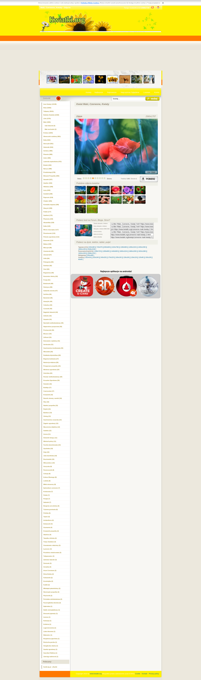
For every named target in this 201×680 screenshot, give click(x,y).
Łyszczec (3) (47, 549)
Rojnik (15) (47, 409)
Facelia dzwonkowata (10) (52, 445)
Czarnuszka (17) (48, 391)
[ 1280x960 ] (123, 247)
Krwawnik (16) (48, 394)
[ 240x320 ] (103, 257)
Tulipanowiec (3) (48, 556)
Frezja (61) (46, 280)
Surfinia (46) (47, 294)
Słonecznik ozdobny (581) (52, 136)
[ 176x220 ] (111, 257)
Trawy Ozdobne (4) (49, 542)
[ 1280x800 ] (106, 251)
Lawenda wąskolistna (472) (52, 161)
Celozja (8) (47, 473)
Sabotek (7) (47, 502)
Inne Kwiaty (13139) (50, 104)
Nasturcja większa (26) (50, 362)
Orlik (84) (46, 258)
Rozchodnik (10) (48, 459)
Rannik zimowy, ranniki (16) (52, 398)
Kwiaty (88, 92)
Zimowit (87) (47, 255)
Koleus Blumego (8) (50, 477)
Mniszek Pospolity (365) (51, 176)
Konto (156, 92)
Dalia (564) (47, 140)
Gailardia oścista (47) (50, 290)
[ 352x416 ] (88, 257)
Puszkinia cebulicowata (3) (52, 552)
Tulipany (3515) (48, 111)
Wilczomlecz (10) (49, 463)
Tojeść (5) (46, 516)
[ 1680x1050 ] (132, 251)
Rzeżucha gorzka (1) (50, 642)
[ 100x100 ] (148, 257)
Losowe (146, 92)
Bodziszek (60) (48, 283)
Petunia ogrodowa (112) (51, 237)
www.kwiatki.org (96, 674)
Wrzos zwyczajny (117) (51, 229)
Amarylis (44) (47, 301)
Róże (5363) (47, 108)
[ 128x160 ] (126, 257)
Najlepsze (98, 92)
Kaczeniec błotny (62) (50, 276)
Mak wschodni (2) (51, 129)
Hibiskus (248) (48, 186)
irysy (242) (46, 190)
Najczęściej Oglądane (130, 92)
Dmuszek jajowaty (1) (50, 613)
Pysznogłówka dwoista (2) (52, 603)
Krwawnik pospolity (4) (51, 531)
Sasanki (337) (47, 179)
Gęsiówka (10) (48, 448)
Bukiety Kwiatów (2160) (51, 115)
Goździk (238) (48, 194)
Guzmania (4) (47, 527)
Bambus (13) (47, 412)
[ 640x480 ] (92, 247)
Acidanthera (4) (48, 520)
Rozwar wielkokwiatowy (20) (52, 377)
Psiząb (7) (46, 498)
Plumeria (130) (48, 219)
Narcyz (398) (47, 168)
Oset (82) (46, 269)
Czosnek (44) (47, 308)
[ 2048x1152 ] (91, 253)
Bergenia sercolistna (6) (51, 506)
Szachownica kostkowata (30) (53, 348)
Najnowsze (112, 92)
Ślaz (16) (46, 402)
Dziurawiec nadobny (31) (51, 341)
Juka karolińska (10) (50, 455)
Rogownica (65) (48, 273)
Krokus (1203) (48, 133)
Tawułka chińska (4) (50, 538)
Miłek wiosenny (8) (49, 484)
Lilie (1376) (47, 118)
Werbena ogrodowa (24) (51, 369)
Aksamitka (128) (48, 222)
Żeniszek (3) (47, 563)
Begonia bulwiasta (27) (51, 359)
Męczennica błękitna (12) (51, 427)
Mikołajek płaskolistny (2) (52, 588)
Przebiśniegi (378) (49, 172)
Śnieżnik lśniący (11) (50, 438)
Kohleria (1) (47, 624)
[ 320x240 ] (95, 257)
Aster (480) (47, 158)
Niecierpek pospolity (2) (51, 592)
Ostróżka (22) (47, 373)
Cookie (137, 674)
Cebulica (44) (47, 305)
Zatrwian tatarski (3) (50, 559)
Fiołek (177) (47, 212)
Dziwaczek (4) (48, 524)
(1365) (47, 122)
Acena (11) (47, 434)
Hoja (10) (46, 452)
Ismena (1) (46, 617)
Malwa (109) (47, 244)
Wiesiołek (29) (48, 351)
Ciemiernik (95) (48, 251)
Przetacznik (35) (48, 330)
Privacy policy (154, 674)
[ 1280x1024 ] (132, 247)
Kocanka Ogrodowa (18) (51, 380)
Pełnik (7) (46, 495)
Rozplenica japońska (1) (51, 638)
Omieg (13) (47, 416)
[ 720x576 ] (99, 247)
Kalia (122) (47, 226)
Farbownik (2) (48, 577)
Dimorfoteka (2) (48, 574)
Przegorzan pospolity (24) (52, 366)
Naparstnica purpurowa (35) (52, 326)
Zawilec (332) (47, 183)
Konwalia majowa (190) (51, 204)
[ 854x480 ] (90, 255)
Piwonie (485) (47, 154)
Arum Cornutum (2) (49, 570)
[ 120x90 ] (141, 257)
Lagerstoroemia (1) (49, 628)
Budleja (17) (47, 387)
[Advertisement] (100, 51)
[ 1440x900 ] (114, 251)
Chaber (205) (47, 201)
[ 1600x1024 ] (123, 251)
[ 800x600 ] (107, 247)
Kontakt (144, 674)
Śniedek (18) (47, 384)
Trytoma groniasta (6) (50, 509)
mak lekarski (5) (50, 125)
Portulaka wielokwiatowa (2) (52, 599)
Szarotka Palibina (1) (50, 653)
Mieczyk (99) (47, 247)
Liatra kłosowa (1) (49, 631)
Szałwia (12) (47, 430)
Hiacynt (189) (47, 208)
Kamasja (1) (47, 620)
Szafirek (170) (48, 215)
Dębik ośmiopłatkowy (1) (51, 610)
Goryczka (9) (47, 466)
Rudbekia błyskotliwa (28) (52, 355)
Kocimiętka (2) (48, 581)
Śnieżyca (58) (47, 287)
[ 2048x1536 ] (91, 249)
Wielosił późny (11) (49, 441)
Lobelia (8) (47, 481)
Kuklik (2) (46, 585)
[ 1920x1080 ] (142, 251)
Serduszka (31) (48, 344)
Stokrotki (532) (48, 147)
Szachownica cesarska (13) (52, 420)
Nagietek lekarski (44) (50, 312)
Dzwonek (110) (48, 240)
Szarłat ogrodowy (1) (50, 649)
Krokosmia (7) (48, 491)
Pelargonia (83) (48, 262)
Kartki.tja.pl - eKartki (50, 667)
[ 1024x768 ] (115, 247)
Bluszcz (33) (47, 333)
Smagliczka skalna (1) (50, 646)
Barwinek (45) (48, 298)
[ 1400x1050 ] (142, 247)
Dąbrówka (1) (47, 606)
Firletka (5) (47, 513)
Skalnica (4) (47, 534)
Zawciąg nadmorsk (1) (50, 656)
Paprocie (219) (48, 197)
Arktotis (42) (47, 316)
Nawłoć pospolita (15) (50, 405)
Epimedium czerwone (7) (51, 488)
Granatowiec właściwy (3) (52, 545)
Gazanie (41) (47, 319)
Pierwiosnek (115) (49, 233)
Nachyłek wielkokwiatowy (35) (53, 323)
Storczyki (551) (48, 143)
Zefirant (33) (47, 337)
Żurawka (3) (47, 567)
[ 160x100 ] (118, 257)
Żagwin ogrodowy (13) (50, 423)
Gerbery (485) (48, 151)
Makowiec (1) (47, 635)
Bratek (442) (47, 165)
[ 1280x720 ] (97, 251)
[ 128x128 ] (134, 257)
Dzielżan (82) (47, 265)
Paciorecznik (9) (48, 470)
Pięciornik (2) (47, 595)
